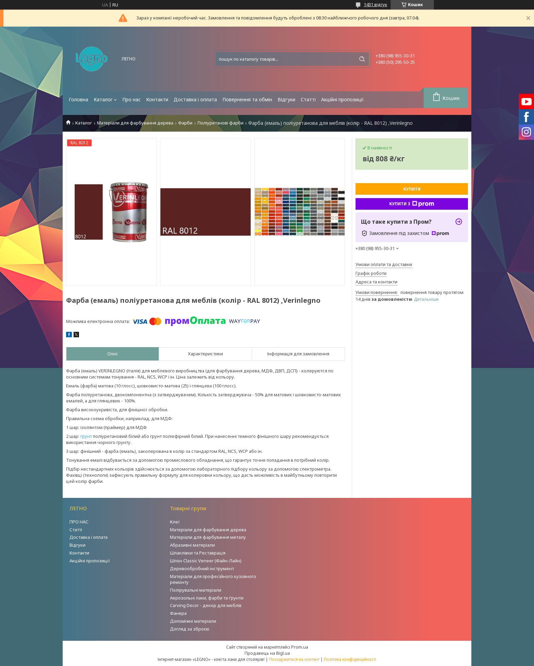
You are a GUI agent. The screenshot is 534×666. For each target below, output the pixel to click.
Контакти (157, 99)
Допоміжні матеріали (193, 621)
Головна (78, 99)
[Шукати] (362, 59)
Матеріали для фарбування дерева (135, 123)
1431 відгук (375, 4)
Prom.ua (299, 647)
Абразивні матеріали (192, 545)
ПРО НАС (79, 522)
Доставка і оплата (195, 99)
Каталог (103, 99)
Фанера (178, 613)
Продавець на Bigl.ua (267, 653)
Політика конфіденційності (350, 659)
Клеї (175, 522)
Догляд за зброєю (189, 629)
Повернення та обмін (247, 99)
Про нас (131, 99)
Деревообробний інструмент (202, 568)
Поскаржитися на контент (294, 659)
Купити (412, 189)
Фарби (185, 123)
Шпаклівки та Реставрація (197, 553)
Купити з (411, 204)
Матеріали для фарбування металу (208, 537)
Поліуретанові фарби (221, 123)
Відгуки (286, 99)
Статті (308, 99)
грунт (86, 436)
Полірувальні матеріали (195, 590)
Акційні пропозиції (342, 99)
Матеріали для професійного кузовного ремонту (213, 579)
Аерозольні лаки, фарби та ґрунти (207, 598)
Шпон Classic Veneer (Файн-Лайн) (205, 561)
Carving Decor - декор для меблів (205, 605)
